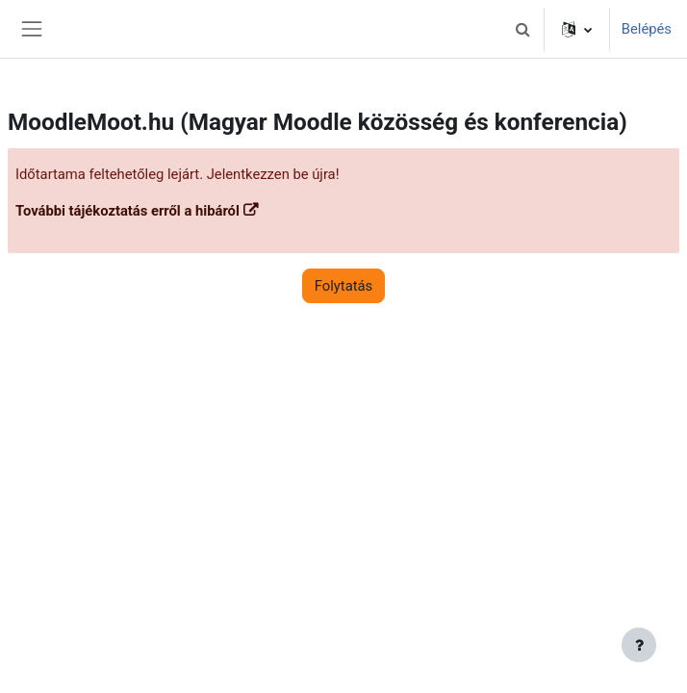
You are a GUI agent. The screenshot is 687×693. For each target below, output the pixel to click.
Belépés (647, 29)
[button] (523, 29)
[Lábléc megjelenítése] (639, 645)
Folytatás (343, 286)
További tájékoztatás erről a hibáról (127, 210)
